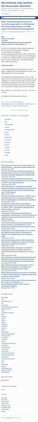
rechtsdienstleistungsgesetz (7, 103)
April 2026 (4, 397)
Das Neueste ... (5, 409)
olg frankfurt (4, 337)
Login (2, 389)
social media (4, 349)
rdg (15, 102)
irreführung (4, 324)
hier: (25, 96)
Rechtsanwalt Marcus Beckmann (17, 31)
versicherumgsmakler (6, 105)
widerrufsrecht (5, 372)
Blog (6, 122)
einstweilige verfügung (7, 312)
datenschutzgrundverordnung (9, 307)
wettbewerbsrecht (6, 368)
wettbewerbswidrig (6, 370)
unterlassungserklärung (8, 354)
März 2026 (4, 399)
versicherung (15, 105)
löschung (3, 328)
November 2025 (5, 407)
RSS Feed (6, 380)
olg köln (3, 341)
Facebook (7, 152)
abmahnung (4, 297)
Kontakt (7, 134)
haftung (3, 320)
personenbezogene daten (8, 343)
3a (6, 44)
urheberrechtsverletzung (8, 358)
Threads (7, 147)
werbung (3, 366)
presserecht (4, 345)
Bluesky (7, 145)
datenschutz (4, 305)
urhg (2, 360)
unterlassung (5, 351)
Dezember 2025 (5, 405)
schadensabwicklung (19, 103)
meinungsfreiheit (6, 335)
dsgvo (3, 310)
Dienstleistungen (9, 129)
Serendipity (9, 417)
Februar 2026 (5, 401)
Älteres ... (4, 411)
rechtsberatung (19, 102)
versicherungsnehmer (23, 105)
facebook (3, 316)
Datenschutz (8, 137)
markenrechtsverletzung (8, 333)
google (3, 318)
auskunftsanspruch (6, 301)
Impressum (8, 139)
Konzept (7, 127)
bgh (13, 102)
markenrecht (4, 332)
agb (2, 299)
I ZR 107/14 (4, 40)
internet (3, 322)
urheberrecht (5, 356)
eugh (2, 314)
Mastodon (7, 142)
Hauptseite (8, 119)
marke (3, 330)
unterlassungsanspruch (7, 353)
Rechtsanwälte (9, 124)
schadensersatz (5, 347)
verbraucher (4, 364)
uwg (2, 362)
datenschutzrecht (6, 309)
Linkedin (7, 150)
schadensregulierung (29, 103)
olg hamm (4, 339)
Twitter (7, 155)
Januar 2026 (4, 403)
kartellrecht (4, 326)
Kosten (7, 132)
